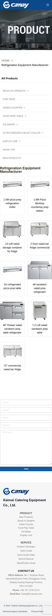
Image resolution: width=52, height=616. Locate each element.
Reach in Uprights (15, 91)
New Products (12, 158)
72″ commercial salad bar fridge (12, 367)
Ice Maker (10, 124)
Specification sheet (26, 563)
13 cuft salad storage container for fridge (12, 247)
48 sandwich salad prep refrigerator (40, 288)
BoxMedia (23, 611)
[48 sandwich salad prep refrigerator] (40, 270)
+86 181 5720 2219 (29, 590)
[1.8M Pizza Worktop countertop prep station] (40, 185)
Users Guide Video (26, 555)
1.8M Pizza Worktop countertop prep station (39, 205)
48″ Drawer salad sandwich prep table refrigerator (12, 329)
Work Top (9, 150)
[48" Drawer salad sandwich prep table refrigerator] (12, 311)
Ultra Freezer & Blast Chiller (23, 133)
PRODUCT (26, 513)
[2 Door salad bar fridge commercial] (40, 230)
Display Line (11, 141)
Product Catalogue (26, 546)
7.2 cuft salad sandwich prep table (40, 329)
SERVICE (26, 542)
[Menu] (47, 5)
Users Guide (26, 550)
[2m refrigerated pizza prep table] (12, 270)
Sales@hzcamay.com (31, 594)
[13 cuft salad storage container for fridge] (12, 230)
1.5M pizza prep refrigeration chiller (12, 203)
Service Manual (26, 559)
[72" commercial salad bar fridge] (12, 351)
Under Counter (14, 108)
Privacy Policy (37, 611)
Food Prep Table (14, 116)
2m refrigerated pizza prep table (12, 286)
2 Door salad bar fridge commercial (40, 245)
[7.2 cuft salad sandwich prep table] (40, 311)
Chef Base (9, 99)
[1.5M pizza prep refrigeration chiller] (12, 185)
